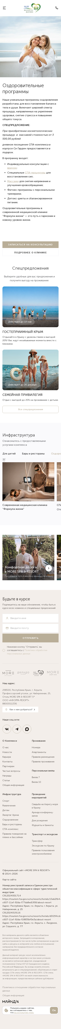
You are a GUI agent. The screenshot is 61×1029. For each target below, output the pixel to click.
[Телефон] (56, 8)
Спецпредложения (30, 268)
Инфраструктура (18, 435)
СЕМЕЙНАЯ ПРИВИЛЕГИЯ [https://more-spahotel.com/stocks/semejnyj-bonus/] (22, 395)
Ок (54, 1010)
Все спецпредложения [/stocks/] (30, 409)
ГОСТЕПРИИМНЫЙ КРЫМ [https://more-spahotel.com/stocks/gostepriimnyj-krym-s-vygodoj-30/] (22, 332)
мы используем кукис (24, 1012)
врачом (12, 167)
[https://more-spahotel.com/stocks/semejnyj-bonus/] (30, 370)
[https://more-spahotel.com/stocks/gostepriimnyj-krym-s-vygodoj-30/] (30, 306)
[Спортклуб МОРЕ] (53, 673)
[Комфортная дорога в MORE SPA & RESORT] (28, 557)
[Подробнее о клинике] (30, 252)
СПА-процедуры (35, 172)
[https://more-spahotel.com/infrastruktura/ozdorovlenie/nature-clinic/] (28, 486)
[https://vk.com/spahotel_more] (6, 729)
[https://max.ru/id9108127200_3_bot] (27, 729)
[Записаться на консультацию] (30, 244)
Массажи (13, 181)
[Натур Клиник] (38, 673)
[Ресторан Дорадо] (23, 673)
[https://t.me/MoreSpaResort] (16, 729)
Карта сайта (9, 879)
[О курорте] (4, 8)
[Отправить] (30, 638)
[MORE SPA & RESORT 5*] (32, 8)
